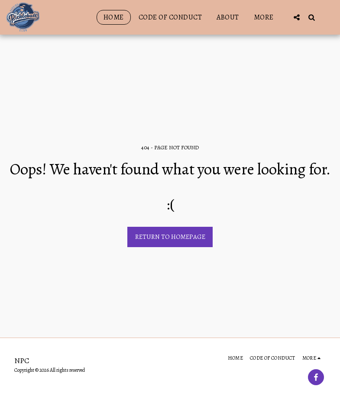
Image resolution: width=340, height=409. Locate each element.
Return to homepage (170, 236)
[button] (297, 17)
